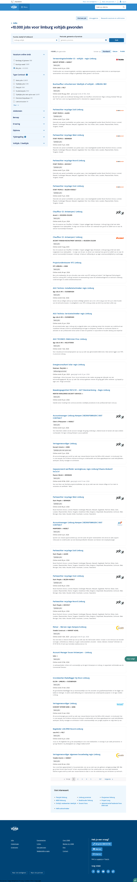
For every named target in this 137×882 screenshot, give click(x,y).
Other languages (35, 881)
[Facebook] (93, 871)
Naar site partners (108, 2)
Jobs (14, 23)
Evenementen (41, 840)
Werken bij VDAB (68, 844)
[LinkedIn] (98, 871)
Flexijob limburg (61, 797)
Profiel (122, 51)
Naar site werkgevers (90, 2)
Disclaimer (3, 881)
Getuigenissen (41, 848)
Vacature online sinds (29, 54)
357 (100, 779)
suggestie (100, 859)
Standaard (106, 51)
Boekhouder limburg (86, 800)
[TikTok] (113, 871)
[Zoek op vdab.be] (110, 7)
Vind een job (81, 18)
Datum (115, 51)
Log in (124, 2)
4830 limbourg (61, 800)
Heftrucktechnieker (62, 808)
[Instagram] (108, 871)
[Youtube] (103, 871)
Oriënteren (14, 848)
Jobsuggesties (93, 18)
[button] (131, 659)
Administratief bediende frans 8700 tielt (112, 804)
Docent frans (83, 803)
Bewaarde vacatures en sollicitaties (113, 18)
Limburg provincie (85, 797)
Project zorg (106, 800)
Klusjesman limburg (108, 797)
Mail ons (98, 849)
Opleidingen (15, 844)
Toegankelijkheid (13, 881)
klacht (107, 859)
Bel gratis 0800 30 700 (103, 844)
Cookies (27, 881)
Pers (64, 848)
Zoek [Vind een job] (116, 40)
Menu (26, 7)
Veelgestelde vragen (43, 851)
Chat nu (98, 854)
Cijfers (39, 844)
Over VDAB (66, 840)
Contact (65, 851)
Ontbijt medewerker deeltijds (66, 803)
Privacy (21, 881)
